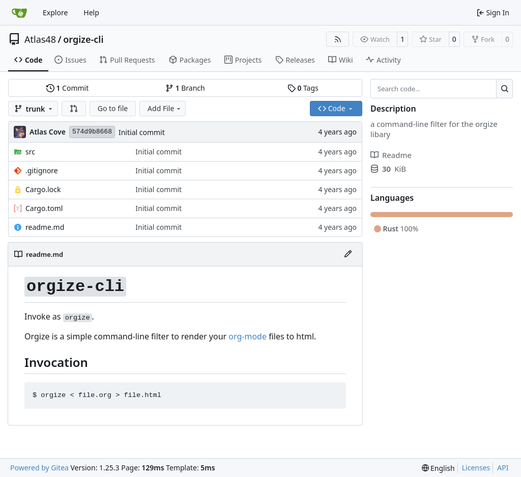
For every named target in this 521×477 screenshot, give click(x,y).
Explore (55, 12)
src (30, 151)
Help (91, 12)
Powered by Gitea (39, 467)
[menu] (438, 468)
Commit (67, 88)
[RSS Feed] (338, 39)
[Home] (19, 13)
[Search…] (504, 88)
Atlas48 (40, 39)
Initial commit (142, 132)
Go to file (113, 108)
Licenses (476, 467)
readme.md (44, 227)
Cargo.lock (43, 189)
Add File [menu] (165, 108)
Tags (303, 88)
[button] (74, 108)
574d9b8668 (92, 132)
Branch (185, 88)
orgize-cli (83, 39)
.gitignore (41, 170)
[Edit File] (348, 254)
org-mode (247, 336)
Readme (391, 155)
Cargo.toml (44, 208)
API (502, 467)
